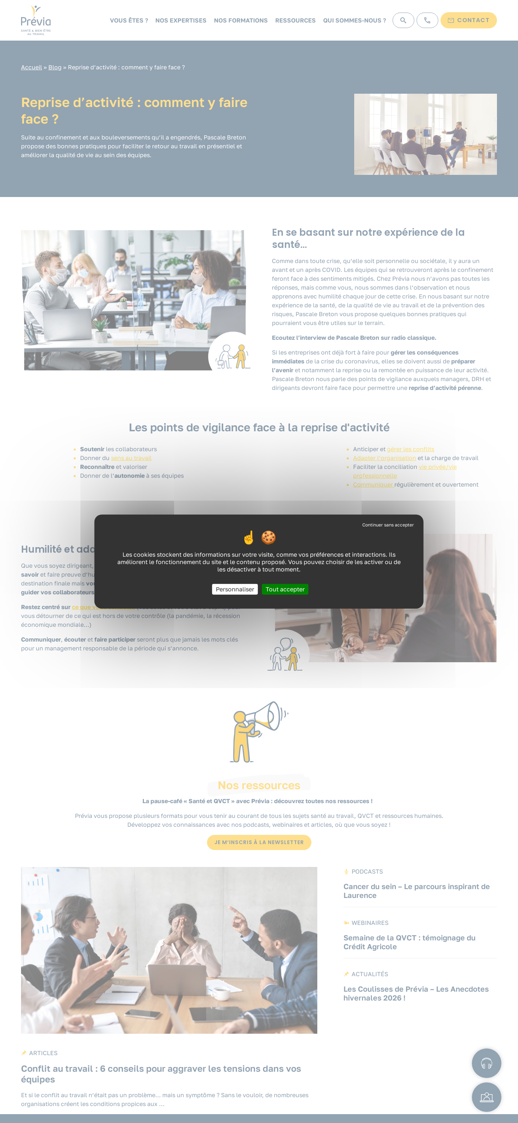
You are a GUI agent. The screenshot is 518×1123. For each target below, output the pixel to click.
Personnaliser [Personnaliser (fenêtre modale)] (235, 588)
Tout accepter (285, 588)
